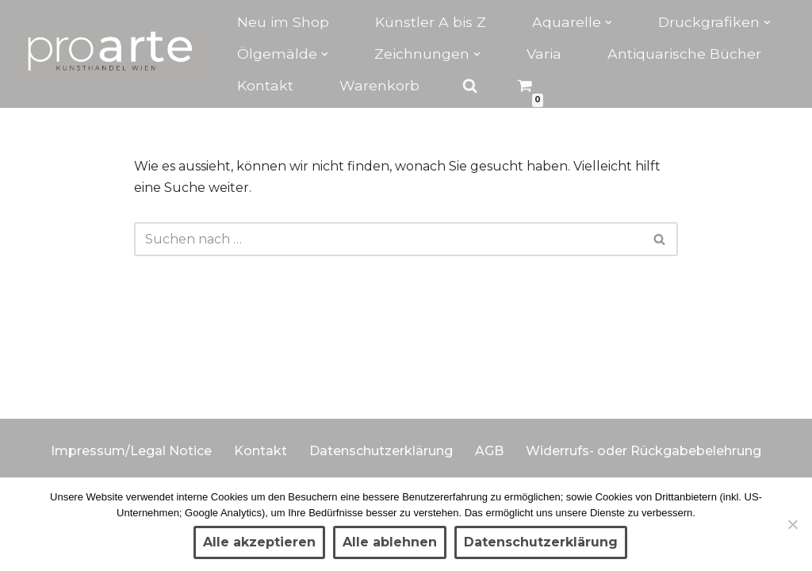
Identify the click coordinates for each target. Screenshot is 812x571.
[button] (608, 22)
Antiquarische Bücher (684, 53)
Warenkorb (379, 85)
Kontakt (265, 85)
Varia (544, 53)
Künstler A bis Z (430, 21)
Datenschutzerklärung (381, 450)
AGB (489, 450)
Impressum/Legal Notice (131, 450)
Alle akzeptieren (259, 542)
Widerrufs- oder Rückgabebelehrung (643, 450)
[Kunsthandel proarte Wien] (111, 54)
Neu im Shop (283, 21)
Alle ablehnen (390, 542)
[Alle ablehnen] (792, 524)
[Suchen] (388, 239)
